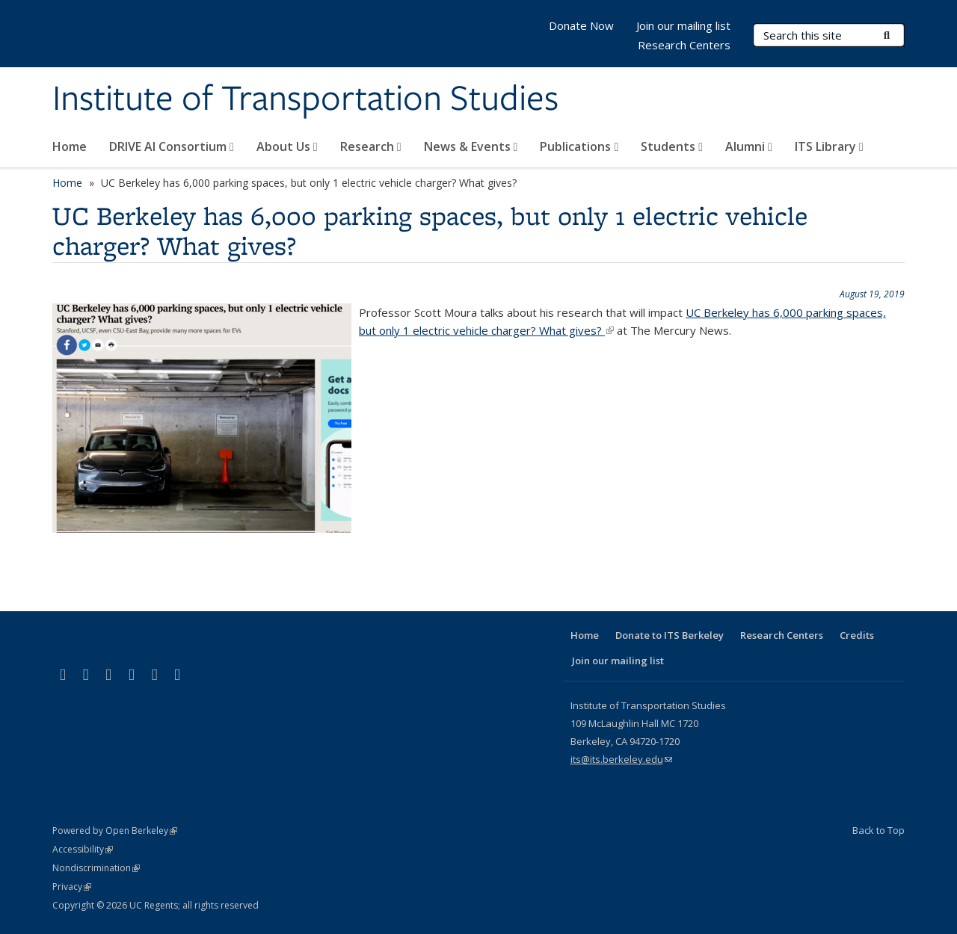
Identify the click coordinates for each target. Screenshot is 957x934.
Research (370, 146)
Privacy (71, 886)
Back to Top (878, 830)
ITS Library (829, 146)
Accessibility (82, 849)
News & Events (471, 146)
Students (672, 146)
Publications (579, 146)
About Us (287, 146)
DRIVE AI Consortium (171, 146)
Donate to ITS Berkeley (669, 635)
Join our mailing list (683, 25)
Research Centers (684, 44)
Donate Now (581, 25)
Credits (857, 635)
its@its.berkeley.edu (621, 759)
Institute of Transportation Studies (305, 99)
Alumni (748, 146)
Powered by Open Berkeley (114, 830)
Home (69, 146)
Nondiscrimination (96, 868)
